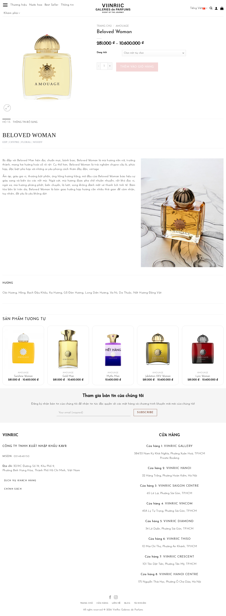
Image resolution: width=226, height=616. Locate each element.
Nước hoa (35, 4)
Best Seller (51, 4)
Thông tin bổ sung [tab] (25, 122)
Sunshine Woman (23, 376)
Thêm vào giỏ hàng (137, 66)
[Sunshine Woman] (23, 348)
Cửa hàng (169, 435)
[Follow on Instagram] (116, 598)
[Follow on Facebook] (110, 598)
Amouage (122, 26)
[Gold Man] (68, 348)
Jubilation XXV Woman (158, 376)
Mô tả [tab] (6, 122)
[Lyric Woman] (202, 348)
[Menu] (5, 5)
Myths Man (113, 376)
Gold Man (68, 376)
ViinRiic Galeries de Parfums (128, 610)
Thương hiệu (18, 4)
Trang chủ (104, 26)
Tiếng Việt (198, 8)
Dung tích (102, 52)
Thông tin (67, 4)
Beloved (103, 176)
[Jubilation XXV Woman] (157, 348)
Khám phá (12, 13)
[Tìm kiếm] (211, 8)
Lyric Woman (202, 376)
